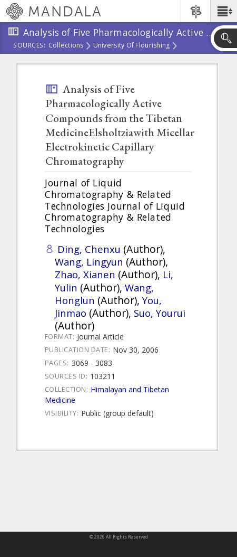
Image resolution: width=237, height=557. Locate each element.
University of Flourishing (131, 46)
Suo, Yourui (159, 312)
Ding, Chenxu (89, 249)
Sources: (29, 46)
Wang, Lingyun (89, 261)
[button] (223, 11)
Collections (66, 46)
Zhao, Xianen (85, 274)
